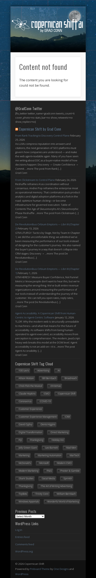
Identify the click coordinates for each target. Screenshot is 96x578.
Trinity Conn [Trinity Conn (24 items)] (41, 494)
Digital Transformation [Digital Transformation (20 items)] (30, 432)
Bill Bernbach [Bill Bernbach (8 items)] (49, 378)
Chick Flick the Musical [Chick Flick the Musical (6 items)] (30, 386)
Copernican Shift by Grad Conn (40, 129)
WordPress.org (24, 551)
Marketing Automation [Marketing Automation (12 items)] (49, 455)
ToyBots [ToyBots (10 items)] (23, 494)
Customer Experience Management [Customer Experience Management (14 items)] (38, 416)
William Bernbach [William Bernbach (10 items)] (66, 494)
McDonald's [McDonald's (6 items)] (25, 463)
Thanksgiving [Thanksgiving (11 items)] (25, 486)
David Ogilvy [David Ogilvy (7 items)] (25, 424)
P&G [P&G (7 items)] (49, 470)
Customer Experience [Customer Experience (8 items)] (30, 409)
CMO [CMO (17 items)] (46, 393)
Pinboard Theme (40, 569)
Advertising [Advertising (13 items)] (43, 370)
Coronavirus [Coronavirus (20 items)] (25, 401)
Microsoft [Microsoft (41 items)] (44, 463)
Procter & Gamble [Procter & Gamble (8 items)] (70, 470)
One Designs (61, 569)
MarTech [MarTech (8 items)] (74, 455)
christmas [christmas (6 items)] (56, 386)
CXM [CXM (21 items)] (67, 416)
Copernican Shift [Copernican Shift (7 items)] (66, 393)
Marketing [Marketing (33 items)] (24, 455)
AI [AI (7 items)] (59, 370)
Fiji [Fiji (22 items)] (20, 440)
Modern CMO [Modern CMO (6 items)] (64, 463)
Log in (18, 530)
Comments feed (24, 544)
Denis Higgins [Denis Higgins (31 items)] (48, 424)
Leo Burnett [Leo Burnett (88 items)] (51, 447)
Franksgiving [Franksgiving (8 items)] (36, 440)
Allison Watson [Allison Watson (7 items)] (26, 378)
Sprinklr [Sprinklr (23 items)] (68, 478)
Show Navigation (48, 49)
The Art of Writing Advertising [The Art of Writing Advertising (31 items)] (56, 486)
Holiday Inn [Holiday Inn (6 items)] (58, 440)
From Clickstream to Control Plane (35, 180)
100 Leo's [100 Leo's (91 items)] (24, 370)
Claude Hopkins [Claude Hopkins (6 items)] (27, 393)
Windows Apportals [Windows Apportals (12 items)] (29, 501)
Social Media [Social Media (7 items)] (48, 478)
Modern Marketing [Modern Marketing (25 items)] (28, 470)
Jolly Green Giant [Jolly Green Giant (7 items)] (28, 447)
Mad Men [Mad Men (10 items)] (71, 447)
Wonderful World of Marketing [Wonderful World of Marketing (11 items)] (63, 501)
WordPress (21, 574)
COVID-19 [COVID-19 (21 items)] (45, 401)
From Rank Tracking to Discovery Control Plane (42, 135)
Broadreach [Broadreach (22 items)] (71, 378)
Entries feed (22, 537)
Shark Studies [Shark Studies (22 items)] (26, 478)
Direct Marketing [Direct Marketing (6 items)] (59, 432)
